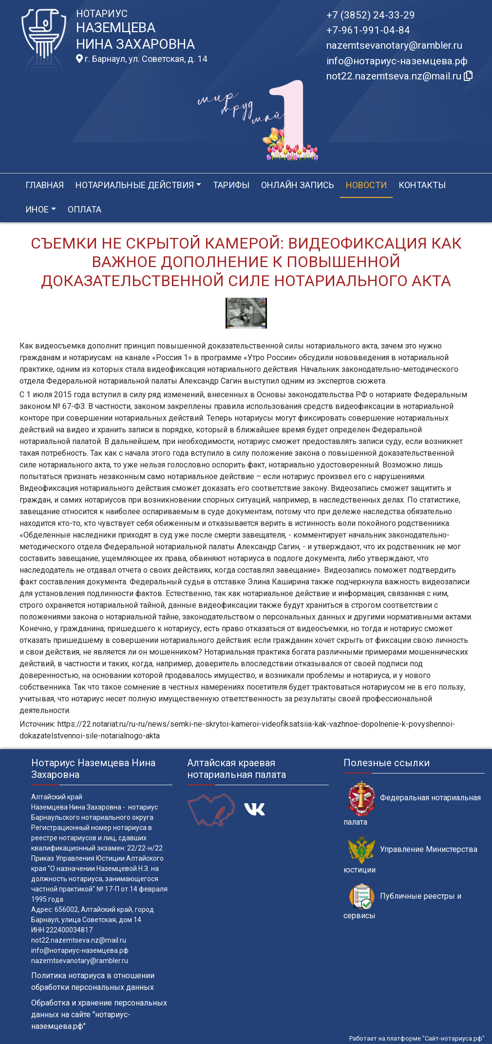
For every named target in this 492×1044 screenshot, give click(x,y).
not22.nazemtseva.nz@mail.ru (78, 940)
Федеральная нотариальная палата (412, 803)
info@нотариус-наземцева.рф (397, 61)
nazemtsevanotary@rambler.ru (394, 45)
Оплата (84, 209)
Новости (366, 185)
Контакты (422, 185)
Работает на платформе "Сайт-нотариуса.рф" (417, 1038)
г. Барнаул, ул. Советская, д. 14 (141, 59)
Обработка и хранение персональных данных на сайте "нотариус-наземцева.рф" (99, 1014)
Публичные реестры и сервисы (402, 901)
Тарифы (231, 185)
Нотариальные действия (135, 185)
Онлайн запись (297, 185)
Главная (44, 185)
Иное (37, 209)
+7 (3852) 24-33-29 (370, 15)
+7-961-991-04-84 (368, 30)
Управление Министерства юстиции (410, 854)
